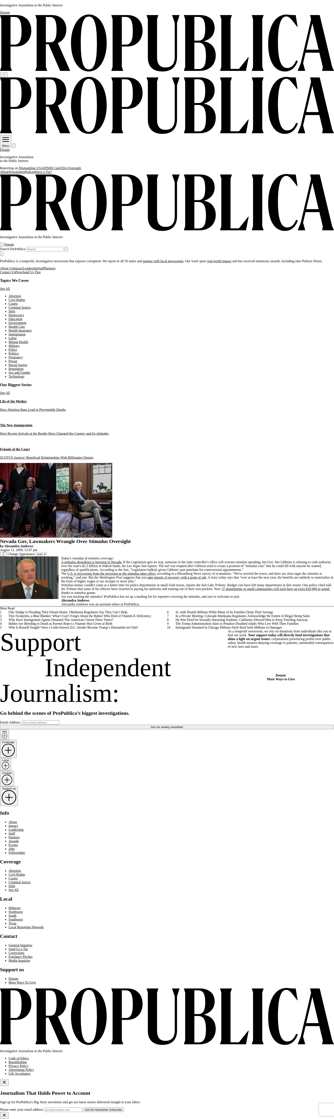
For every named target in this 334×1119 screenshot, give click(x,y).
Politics (14, 353)
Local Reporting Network (26, 927)
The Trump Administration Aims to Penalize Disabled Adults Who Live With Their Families (237, 623)
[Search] (6, 74)
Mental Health (18, 342)
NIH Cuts (53, 168)
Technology (16, 376)
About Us (6, 268)
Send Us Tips (31, 272)
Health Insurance (20, 330)
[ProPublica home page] (167, 1044)
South (12, 915)
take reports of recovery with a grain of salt (176, 577)
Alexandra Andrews (18, 546)
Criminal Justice (20, 307)
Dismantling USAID (33, 168)
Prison (13, 361)
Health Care (17, 326)
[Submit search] (66, 249)
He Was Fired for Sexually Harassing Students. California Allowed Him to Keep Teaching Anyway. (242, 620)
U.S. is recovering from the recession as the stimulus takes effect (111, 573)
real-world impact (219, 261)
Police (13, 349)
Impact (18, 268)
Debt (12, 311)
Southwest (16, 919)
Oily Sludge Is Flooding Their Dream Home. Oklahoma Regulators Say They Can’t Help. (68, 612)
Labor (13, 338)
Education (15, 319)
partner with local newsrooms (163, 261)
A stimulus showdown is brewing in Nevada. (91, 562)
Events (13, 845)
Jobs (11, 849)
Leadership (30, 268)
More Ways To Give (22, 982)
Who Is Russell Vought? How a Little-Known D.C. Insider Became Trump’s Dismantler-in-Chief (73, 627)
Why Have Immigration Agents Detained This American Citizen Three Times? (61, 620)
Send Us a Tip (18, 949)
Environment (17, 323)
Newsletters (17, 172)
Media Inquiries (19, 960)
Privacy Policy (19, 1066)
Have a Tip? (43, 172)
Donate (5, 12)
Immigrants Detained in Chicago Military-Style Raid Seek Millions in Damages (229, 627)
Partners (49, 268)
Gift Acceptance (20, 1073)
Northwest (16, 912)
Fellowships (17, 852)
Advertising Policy (21, 1070)
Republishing (18, 1062)
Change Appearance (21, 554)
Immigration (17, 334)
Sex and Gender (19, 372)
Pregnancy (16, 357)
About (4, 172)
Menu (6, 144)
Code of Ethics (19, 1058)
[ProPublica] (167, 70)
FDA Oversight (70, 168)
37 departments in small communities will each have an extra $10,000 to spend (275, 589)
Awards (14, 841)
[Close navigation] (1, 253)
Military (14, 346)
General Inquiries (20, 945)
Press (19, 272)
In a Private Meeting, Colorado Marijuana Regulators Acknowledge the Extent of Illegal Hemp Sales (243, 616)
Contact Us (7, 272)
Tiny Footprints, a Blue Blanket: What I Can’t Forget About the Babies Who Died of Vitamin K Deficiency (80, 616)
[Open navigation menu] (1, 74)
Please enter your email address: (22, 1109)
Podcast (30, 172)
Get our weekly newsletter (167, 727)
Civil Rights (17, 300)
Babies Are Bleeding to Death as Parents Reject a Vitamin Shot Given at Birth (60, 623)
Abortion (15, 296)
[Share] (1, 554)
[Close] (4, 1082)
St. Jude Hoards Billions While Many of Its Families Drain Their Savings (224, 612)
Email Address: (10, 722)
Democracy (16, 315)
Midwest (14, 908)
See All (5, 289)
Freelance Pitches (20, 957)
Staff (41, 268)
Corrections (16, 953)
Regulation (16, 369)
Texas (12, 923)
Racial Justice (18, 365)
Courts (13, 303)
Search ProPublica (12, 249)
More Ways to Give (281, 679)
